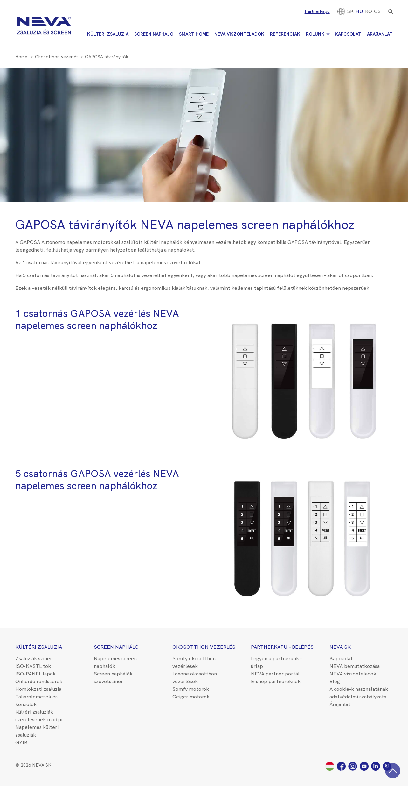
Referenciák (285, 34)
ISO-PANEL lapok (35, 673)
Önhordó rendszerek (38, 681)
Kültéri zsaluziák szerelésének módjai (38, 716)
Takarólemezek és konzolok (36, 700)
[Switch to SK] (350, 11)
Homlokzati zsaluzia (38, 689)
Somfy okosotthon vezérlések (194, 662)
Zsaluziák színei (33, 658)
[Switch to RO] (368, 11)
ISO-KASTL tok (33, 666)
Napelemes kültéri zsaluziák (37, 731)
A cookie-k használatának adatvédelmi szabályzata (358, 693)
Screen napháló (153, 34)
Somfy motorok (190, 689)
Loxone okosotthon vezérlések (194, 677)
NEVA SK (340, 647)
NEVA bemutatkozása (354, 666)
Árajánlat (380, 34)
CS (377, 11)
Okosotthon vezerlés (57, 57)
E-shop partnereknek (276, 681)
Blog (334, 681)
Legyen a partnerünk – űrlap (276, 662)
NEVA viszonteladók (239, 34)
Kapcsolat (348, 34)
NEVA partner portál (275, 673)
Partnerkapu (317, 11)
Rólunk (315, 34)
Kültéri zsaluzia (107, 34)
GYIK (21, 742)
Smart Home (194, 34)
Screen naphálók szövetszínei (113, 677)
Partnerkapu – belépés (282, 647)
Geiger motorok (191, 696)
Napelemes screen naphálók (115, 662)
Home (21, 57)
